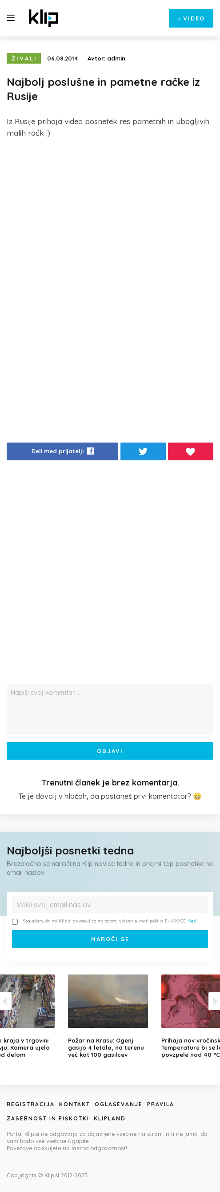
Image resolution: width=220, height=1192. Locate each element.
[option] (110, 1016)
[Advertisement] (110, 212)
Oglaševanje (119, 1104)
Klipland (110, 1118)
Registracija (31, 1104)
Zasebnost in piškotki (48, 1118)
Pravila (160, 1104)
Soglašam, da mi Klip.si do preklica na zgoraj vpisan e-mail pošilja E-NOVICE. (104, 921)
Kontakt (74, 1104)
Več (192, 921)
